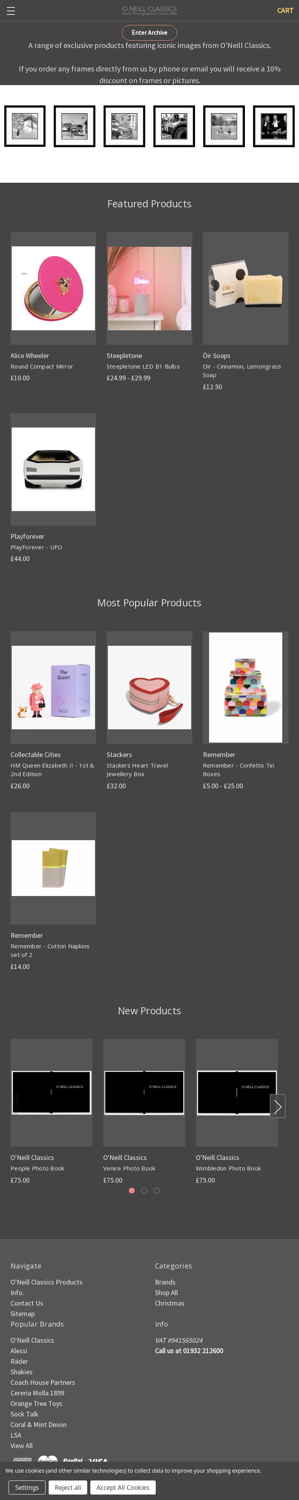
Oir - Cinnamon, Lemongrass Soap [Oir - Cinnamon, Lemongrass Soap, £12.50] (242, 370)
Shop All (166, 1292)
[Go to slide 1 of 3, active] (132, 1191)
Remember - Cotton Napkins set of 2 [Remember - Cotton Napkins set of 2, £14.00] (50, 950)
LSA (16, 1435)
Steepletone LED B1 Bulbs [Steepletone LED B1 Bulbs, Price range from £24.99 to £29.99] (143, 366)
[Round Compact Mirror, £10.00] (53, 288)
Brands (165, 1281)
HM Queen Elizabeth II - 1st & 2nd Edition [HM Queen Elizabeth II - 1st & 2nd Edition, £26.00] (52, 769)
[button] (149, 33)
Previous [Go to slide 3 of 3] (11, 1106)
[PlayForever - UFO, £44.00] (53, 469)
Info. (17, 1292)
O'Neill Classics (32, 1340)
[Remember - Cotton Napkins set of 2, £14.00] (53, 868)
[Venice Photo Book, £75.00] (144, 1092)
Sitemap (23, 1313)
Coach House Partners (43, 1382)
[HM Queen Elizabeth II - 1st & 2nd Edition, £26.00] (53, 687)
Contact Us (27, 1303)
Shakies (22, 1371)
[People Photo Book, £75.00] (51, 1092)
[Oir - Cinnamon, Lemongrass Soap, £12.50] (245, 288)
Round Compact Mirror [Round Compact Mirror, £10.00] (42, 366)
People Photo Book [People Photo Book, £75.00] (37, 1168)
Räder (19, 1361)
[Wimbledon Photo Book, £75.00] (237, 1092)
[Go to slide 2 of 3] (144, 1191)
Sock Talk (25, 1413)
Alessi (19, 1350)
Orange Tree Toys (36, 1403)
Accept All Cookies (123, 1487)
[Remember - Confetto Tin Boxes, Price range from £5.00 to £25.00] (245, 687)
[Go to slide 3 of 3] (157, 1191)
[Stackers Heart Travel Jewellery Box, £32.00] (149, 687)
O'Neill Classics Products (47, 1281)
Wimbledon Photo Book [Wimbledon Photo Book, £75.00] (228, 1168)
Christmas (170, 1303)
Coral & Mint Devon (39, 1424)
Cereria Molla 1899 (37, 1392)
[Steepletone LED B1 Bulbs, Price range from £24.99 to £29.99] (149, 288)
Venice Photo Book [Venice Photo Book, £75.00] (129, 1168)
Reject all (68, 1487)
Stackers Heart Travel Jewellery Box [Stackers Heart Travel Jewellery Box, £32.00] (137, 769)
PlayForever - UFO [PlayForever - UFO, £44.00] (36, 547)
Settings (27, 1487)
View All (22, 1445)
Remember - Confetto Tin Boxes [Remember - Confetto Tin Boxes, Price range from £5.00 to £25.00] (238, 769)
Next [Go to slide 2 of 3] (277, 1106)
